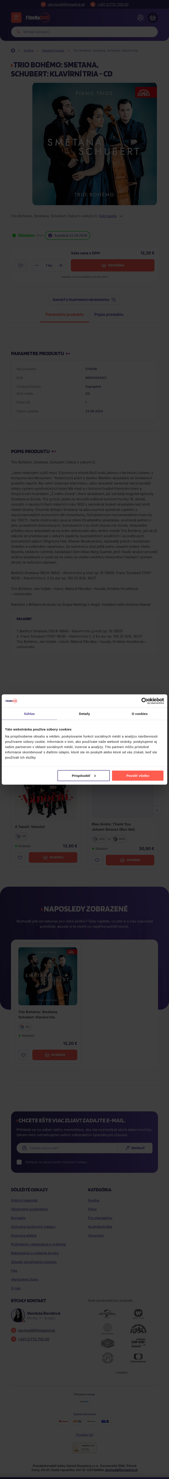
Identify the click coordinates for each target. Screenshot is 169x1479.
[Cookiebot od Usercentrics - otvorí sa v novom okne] (144, 701)
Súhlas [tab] (29, 714)
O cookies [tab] (140, 714)
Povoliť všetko (137, 775)
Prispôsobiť (84, 775)
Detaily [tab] (84, 714)
